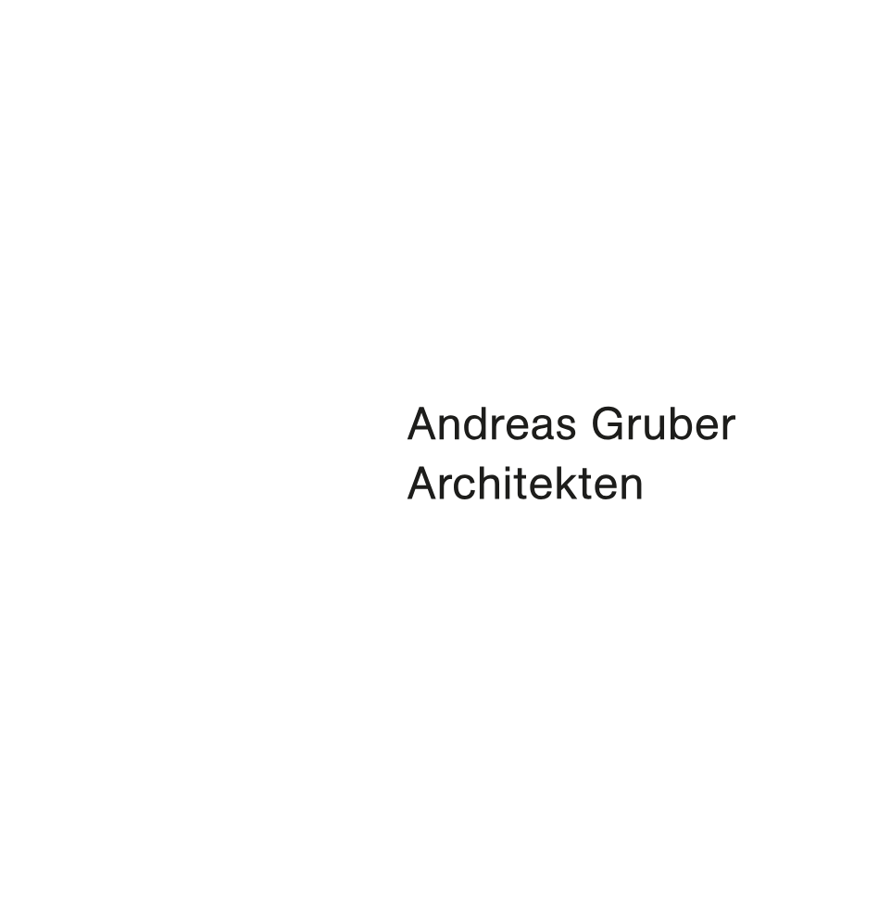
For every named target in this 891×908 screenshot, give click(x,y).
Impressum (73, 849)
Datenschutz (194, 849)
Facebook (30, 872)
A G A (96, 46)
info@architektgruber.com (182, 823)
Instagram (54, 872)
